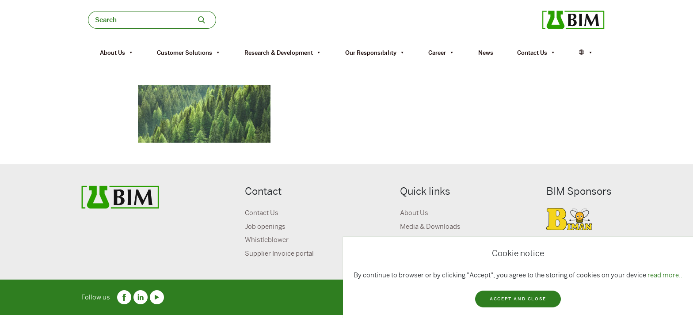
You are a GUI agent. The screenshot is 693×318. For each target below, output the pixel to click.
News (485, 53)
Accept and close (518, 299)
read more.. (664, 275)
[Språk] (586, 53)
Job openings (265, 226)
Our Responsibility (375, 53)
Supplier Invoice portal (279, 253)
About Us (116, 53)
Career (441, 53)
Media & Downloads (430, 226)
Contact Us (536, 53)
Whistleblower (267, 239)
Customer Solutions (189, 53)
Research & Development (282, 53)
